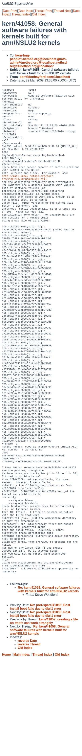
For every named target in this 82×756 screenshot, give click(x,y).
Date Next (26, 10)
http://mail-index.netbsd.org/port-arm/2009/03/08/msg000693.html (28, 195)
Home (6, 752)
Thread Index (20, 14)
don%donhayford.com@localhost (45, 77)
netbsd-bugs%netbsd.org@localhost (39, 64)
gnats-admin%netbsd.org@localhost (38, 60)
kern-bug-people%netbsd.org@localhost (33, 57)
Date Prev (10, 10)
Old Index (38, 14)
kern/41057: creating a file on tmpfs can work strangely (44, 718)
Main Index (21, 752)
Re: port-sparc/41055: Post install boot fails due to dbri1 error (40, 704)
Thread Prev (43, 10)
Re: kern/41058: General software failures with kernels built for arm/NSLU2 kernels (49, 686)
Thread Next (62, 10)
